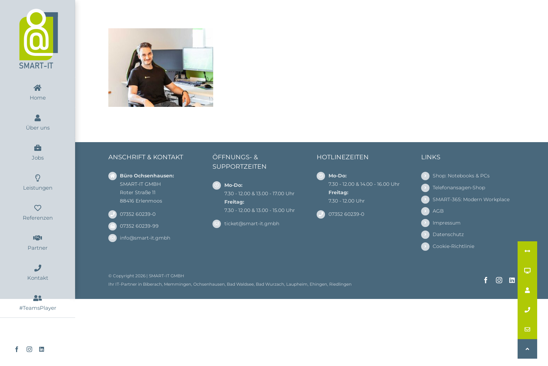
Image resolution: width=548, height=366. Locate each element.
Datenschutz (448, 234)
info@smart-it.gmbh (145, 238)
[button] (527, 349)
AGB (438, 211)
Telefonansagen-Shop (459, 187)
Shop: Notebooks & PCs (461, 176)
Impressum (447, 223)
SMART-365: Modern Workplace (471, 199)
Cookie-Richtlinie (453, 246)
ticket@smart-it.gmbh (251, 223)
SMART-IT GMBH (166, 275)
